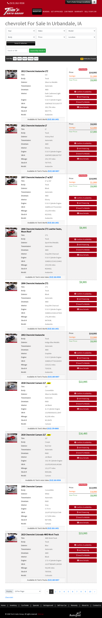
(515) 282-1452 (53, 119)
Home (3, 605)
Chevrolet (9, 597)
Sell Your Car (61, 605)
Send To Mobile (83, 102)
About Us (85, 605)
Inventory (13, 605)
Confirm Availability (83, 92)
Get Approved (48, 605)
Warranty (74, 605)
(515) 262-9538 (55, 277)
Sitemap (41, 614)
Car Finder (25, 605)
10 (90, 591)
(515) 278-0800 (53, 428)
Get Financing (83, 97)
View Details (83, 107)
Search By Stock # (37, 50)
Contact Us (97, 605)
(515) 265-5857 (53, 171)
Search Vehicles (20, 43)
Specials (36, 605)
